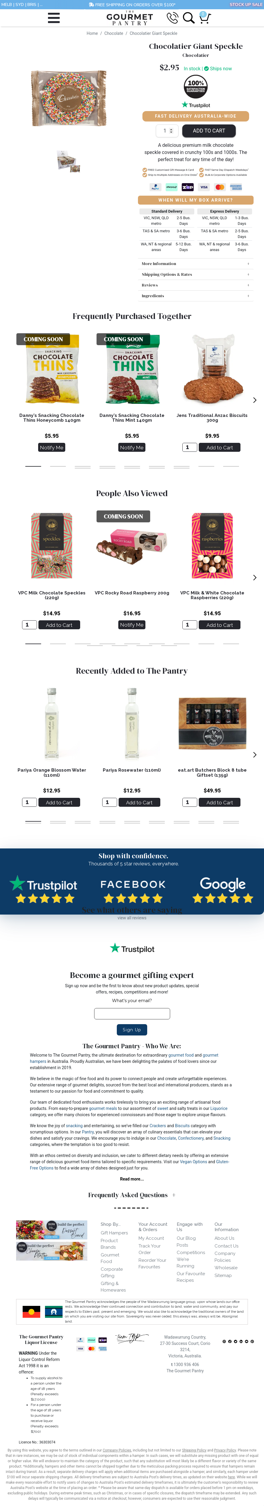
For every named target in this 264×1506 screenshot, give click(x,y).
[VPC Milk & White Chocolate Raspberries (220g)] (189, 624)
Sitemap (223, 1275)
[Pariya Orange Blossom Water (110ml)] (29, 802)
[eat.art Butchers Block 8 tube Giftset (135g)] (189, 802)
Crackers (158, 1125)
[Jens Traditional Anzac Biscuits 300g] (189, 447)
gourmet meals (103, 1108)
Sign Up (132, 1029)
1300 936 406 (185, 1364)
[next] (255, 400)
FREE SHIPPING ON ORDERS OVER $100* (132, 4)
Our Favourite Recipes (191, 1277)
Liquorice (219, 1108)
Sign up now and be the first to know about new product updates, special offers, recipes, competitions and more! (132, 988)
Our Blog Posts (186, 1242)
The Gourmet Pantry (185, 1370)
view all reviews (132, 917)
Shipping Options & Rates (167, 274)
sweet (162, 1108)
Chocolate (166, 1138)
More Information (159, 264)
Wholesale (226, 1267)
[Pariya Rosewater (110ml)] (109, 802)
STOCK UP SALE (246, 4)
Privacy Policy (225, 1450)
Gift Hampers (114, 1233)
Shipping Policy (194, 1450)
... (41, 4)
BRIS (31, 4)
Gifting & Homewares (113, 1287)
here (231, 1477)
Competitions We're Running (191, 1259)
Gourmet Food (110, 1258)
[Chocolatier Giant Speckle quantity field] (167, 130)
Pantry (88, 1132)
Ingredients (153, 296)
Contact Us (226, 1246)
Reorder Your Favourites (152, 1264)
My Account (151, 1238)
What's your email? (132, 1000)
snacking (74, 1125)
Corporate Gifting (112, 1273)
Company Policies (225, 1257)
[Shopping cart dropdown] (203, 15)
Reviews (150, 285)
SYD (19, 4)
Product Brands (109, 1244)
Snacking (221, 1138)
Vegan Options (193, 1161)
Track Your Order (150, 1249)
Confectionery (191, 1138)
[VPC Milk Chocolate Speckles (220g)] (29, 624)
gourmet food (181, 1055)
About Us (224, 1238)
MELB (6, 4)
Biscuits (182, 1125)
